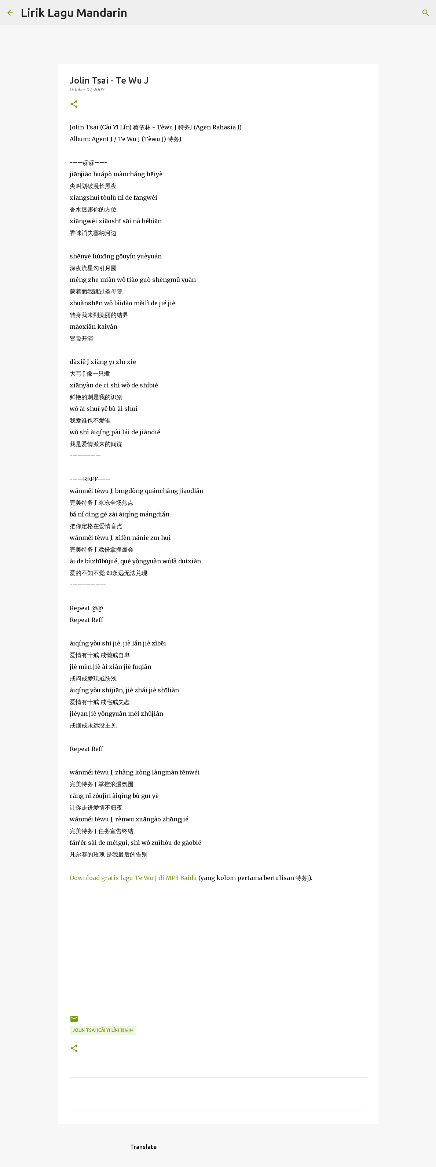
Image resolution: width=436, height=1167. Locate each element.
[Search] (137, 13)
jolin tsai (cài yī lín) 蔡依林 (103, 1030)
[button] (74, 105)
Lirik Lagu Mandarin (74, 12)
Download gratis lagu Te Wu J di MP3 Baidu (133, 877)
